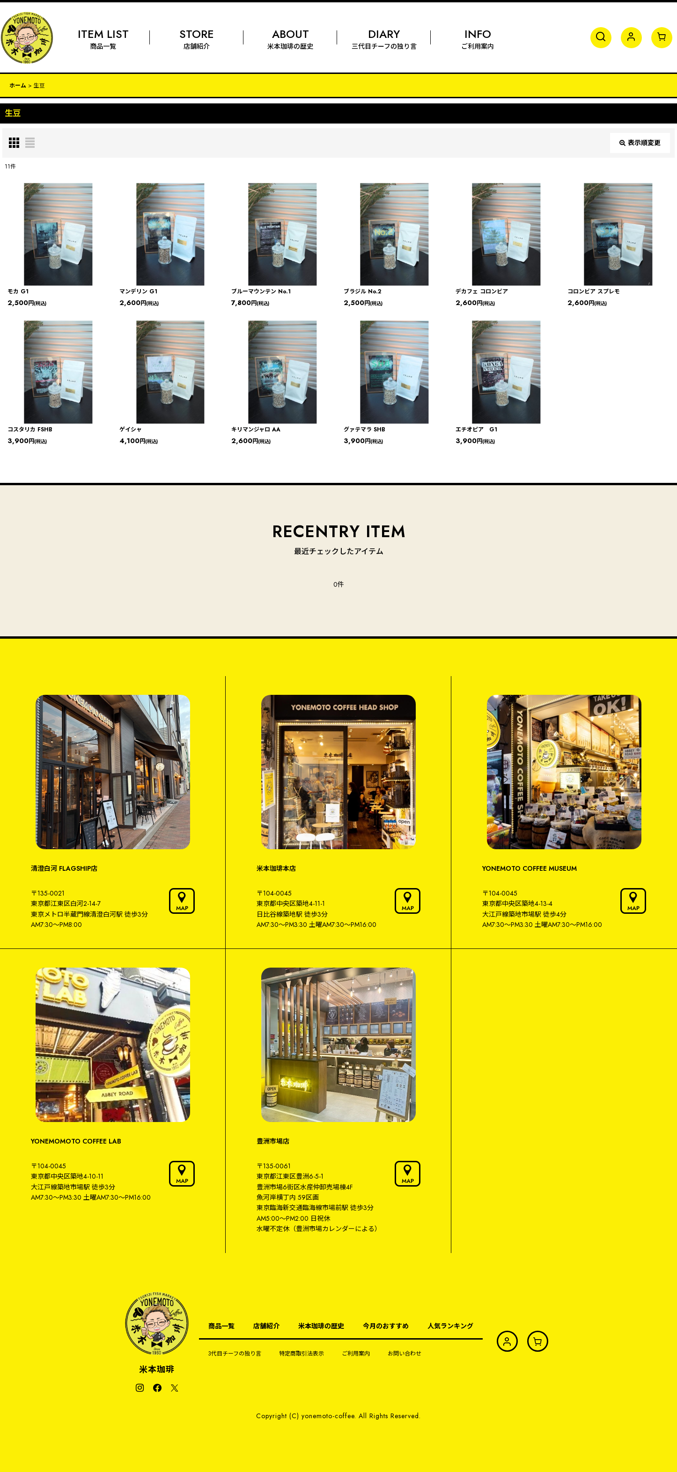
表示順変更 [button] (640, 142)
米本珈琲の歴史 (321, 1326)
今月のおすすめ (386, 1326)
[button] (600, 37)
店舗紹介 (266, 1326)
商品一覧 (221, 1326)
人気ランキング (450, 1326)
